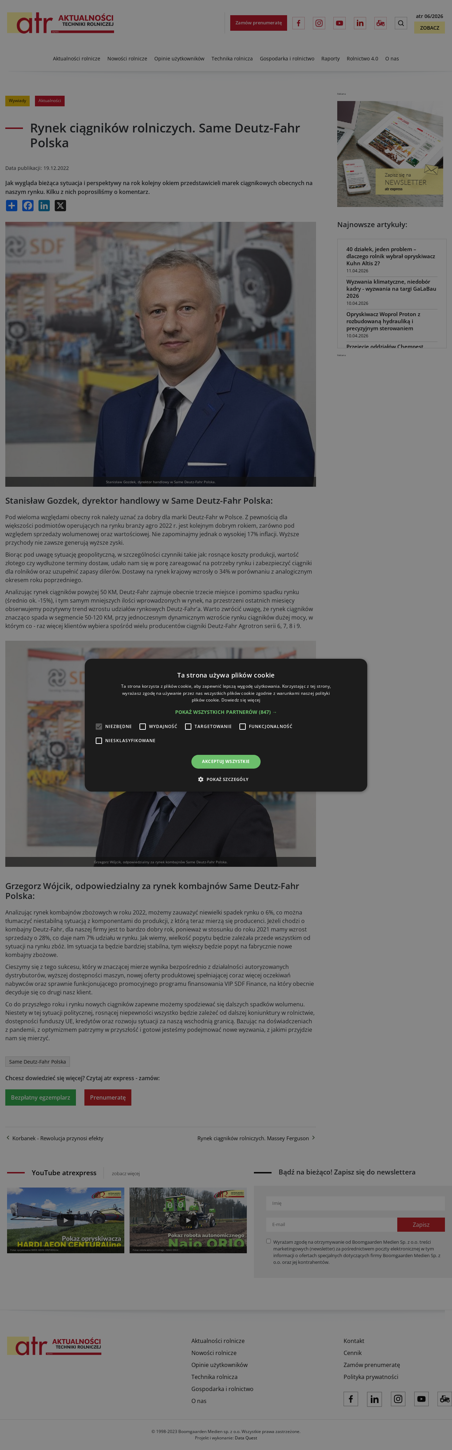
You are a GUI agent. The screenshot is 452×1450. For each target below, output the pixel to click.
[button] (226, 712)
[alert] (226, 725)
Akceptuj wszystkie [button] (226, 761)
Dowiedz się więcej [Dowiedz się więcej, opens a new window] (240, 700)
